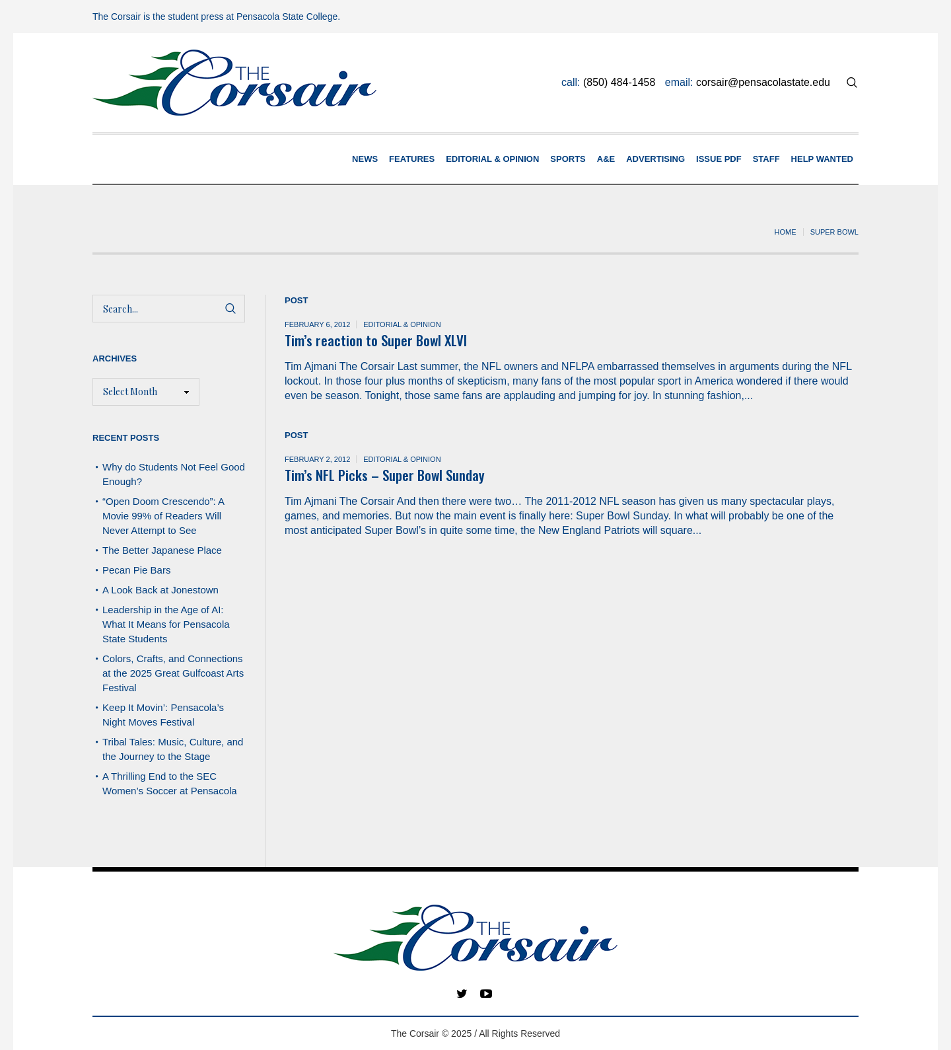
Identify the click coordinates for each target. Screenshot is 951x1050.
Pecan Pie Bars (138, 570)
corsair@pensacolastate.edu (763, 82)
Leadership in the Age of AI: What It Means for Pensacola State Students (166, 624)
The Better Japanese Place (162, 550)
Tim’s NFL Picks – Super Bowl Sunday (385, 475)
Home (785, 232)
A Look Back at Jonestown (160, 589)
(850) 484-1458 (619, 82)
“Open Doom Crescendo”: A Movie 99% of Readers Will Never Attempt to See (163, 516)
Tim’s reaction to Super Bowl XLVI (376, 340)
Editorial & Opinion (401, 324)
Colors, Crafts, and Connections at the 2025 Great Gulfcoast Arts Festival (173, 673)
